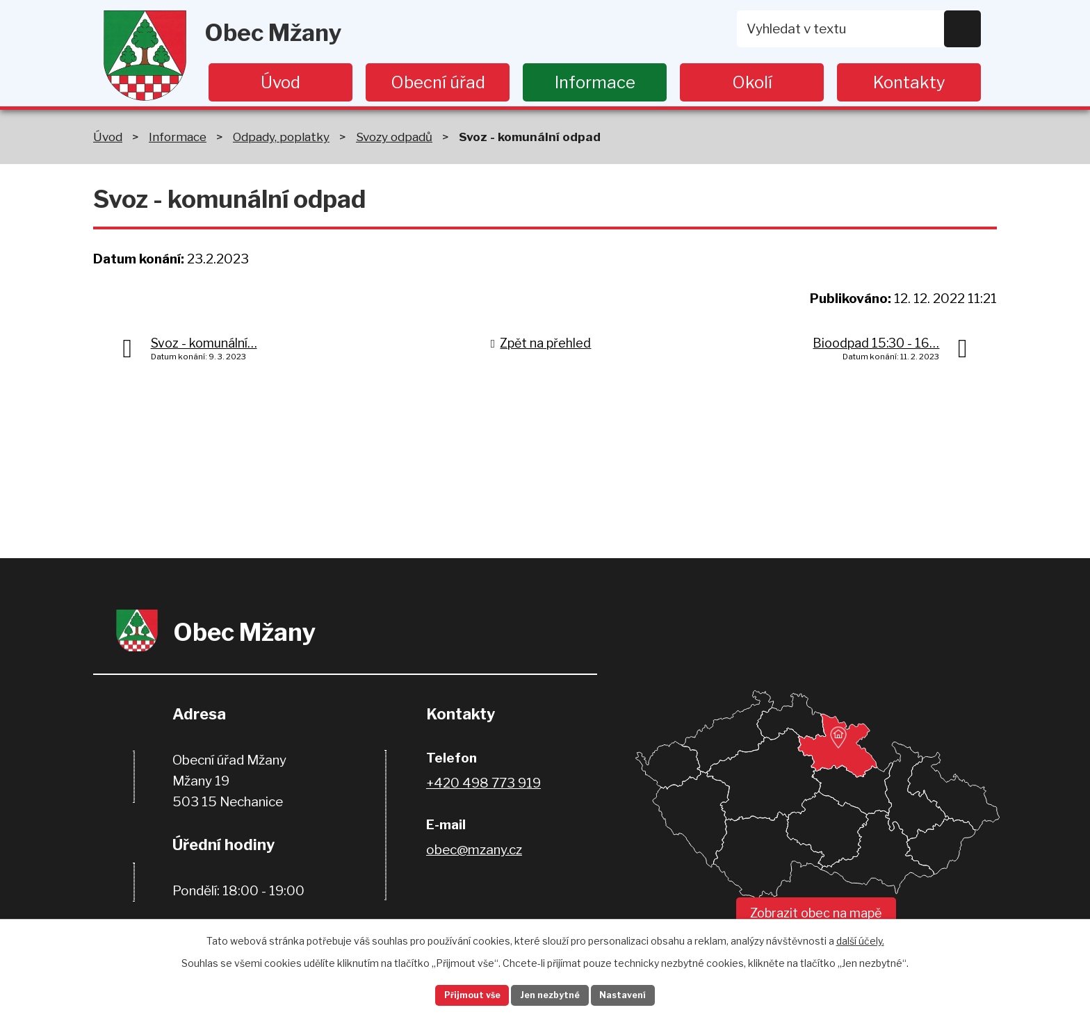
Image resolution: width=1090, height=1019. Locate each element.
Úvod (280, 82)
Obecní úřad (438, 82)
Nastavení (641, 994)
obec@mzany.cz (474, 850)
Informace (595, 82)
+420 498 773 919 (483, 783)
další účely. (860, 937)
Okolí (752, 82)
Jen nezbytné (551, 994)
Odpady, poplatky (281, 136)
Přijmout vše (455, 994)
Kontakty (909, 82)
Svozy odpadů (394, 136)
